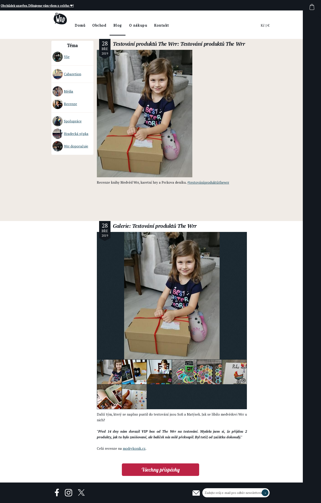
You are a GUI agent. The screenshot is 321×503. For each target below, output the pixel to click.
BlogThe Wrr (129, 29)
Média (63, 91)
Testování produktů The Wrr (145, 43)
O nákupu (150, 25)
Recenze (65, 104)
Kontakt (173, 25)
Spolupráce (67, 121)
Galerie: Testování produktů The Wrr (155, 225)
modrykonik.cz (134, 448)
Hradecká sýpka (70, 134)
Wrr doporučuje (70, 146)
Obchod (111, 25)
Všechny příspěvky (160, 469)
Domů (92, 25)
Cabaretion (67, 74)
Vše (61, 57)
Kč (263, 25)
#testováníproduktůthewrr (208, 182)
